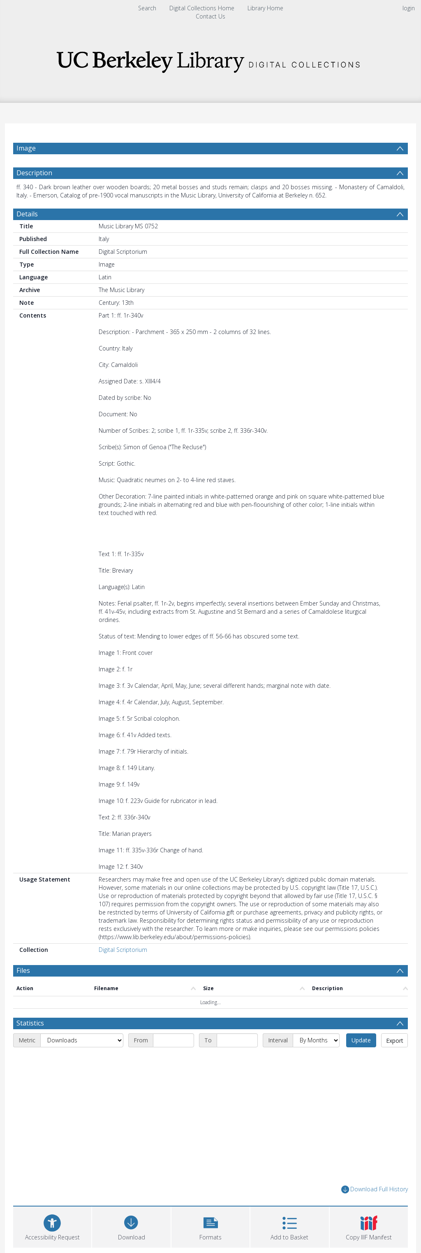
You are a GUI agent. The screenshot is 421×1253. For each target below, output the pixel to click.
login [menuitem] (408, 8)
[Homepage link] (210, 59)
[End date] (237, 1060)
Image (26, 148)
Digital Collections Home (201, 8)
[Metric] (81, 1060)
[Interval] (316, 1060)
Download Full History (374, 1209)
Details (27, 233)
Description (34, 192)
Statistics (30, 1042)
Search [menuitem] (147, 8)
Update (361, 1060)
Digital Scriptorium (123, 969)
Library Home (265, 8)
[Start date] (173, 1060)
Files (23, 990)
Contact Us (210, 16)
